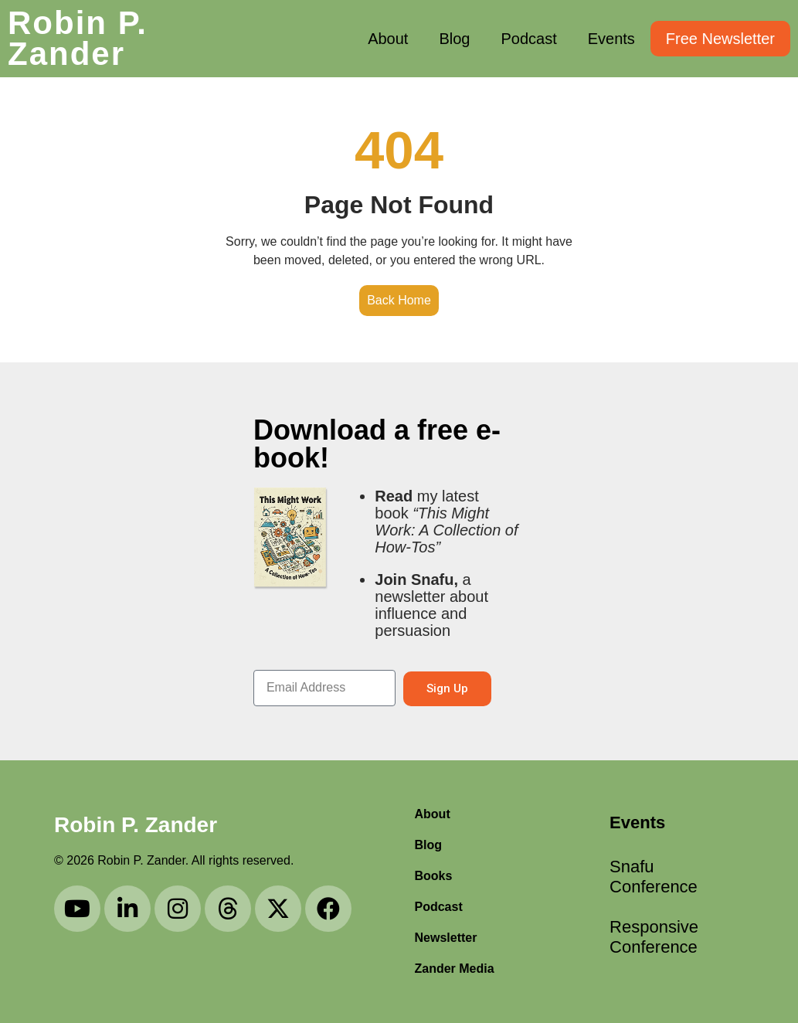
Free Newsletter (720, 38)
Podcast (528, 38)
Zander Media (454, 968)
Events (611, 38)
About (388, 38)
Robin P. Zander (78, 38)
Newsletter (446, 937)
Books (434, 875)
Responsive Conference (635, 937)
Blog (454, 38)
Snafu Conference (635, 876)
